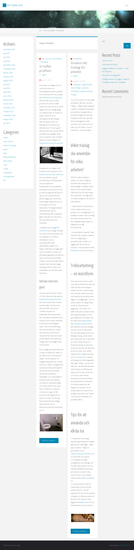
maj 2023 (6, 88)
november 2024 (9, 69)
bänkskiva (77, 84)
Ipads (5, 149)
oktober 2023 (8, 76)
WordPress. (127, 545)
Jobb (5, 153)
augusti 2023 (8, 80)
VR (4, 180)
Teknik (5, 169)
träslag (73, 94)
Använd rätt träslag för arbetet (79, 67)
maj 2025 (6, 61)
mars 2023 (7, 96)
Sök (103, 41)
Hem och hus (47, 59)
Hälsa (5, 137)
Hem (127, 5)
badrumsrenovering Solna (52, 97)
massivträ (84, 88)
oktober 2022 (8, 111)
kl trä (91, 345)
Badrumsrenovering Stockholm (50, 143)
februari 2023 (8, 100)
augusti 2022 (8, 119)
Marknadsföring (9, 157)
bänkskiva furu (83, 502)
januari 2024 (8, 73)
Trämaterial (44, 62)
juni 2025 (6, 57)
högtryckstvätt (87, 84)
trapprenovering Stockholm (81, 454)
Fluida (118, 545)
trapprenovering (86, 91)
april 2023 (7, 92)
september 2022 (9, 115)
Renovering (57, 59)
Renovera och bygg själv (111, 75)
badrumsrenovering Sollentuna (51, 174)
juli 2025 (6, 53)
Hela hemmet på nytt (110, 64)
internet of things (9, 145)
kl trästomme (81, 357)
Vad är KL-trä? (107, 60)
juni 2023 (6, 84)
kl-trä (73, 88)
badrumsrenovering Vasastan (50, 299)
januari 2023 (8, 104)
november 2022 (9, 107)
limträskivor (75, 250)
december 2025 (9, 49)
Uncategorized (8, 176)
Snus (5, 165)
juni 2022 (6, 123)
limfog (78, 88)
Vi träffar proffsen (45, 68)
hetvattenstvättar (80, 324)
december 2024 (9, 65)
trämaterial (75, 91)
